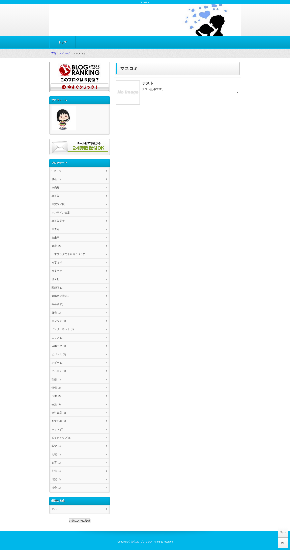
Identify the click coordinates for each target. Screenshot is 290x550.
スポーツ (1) (59, 345)
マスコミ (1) (59, 370)
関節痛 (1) (57, 287)
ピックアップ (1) (61, 437)
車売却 (55, 187)
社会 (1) (56, 487)
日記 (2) (56, 479)
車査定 (55, 229)
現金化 (55, 279)
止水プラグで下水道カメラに (69, 254)
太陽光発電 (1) (60, 295)
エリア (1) (57, 337)
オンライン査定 (61, 212)
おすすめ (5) (59, 420)
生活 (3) (56, 404)
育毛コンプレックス (62, 53)
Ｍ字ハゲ (57, 270)
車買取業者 (58, 220)
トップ (62, 42)
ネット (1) (57, 429)
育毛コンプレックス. (142, 541)
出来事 (55, 237)
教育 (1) (56, 462)
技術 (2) (56, 395)
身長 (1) (56, 312)
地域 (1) (56, 454)
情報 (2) (56, 387)
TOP (283, 543)
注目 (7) (56, 170)
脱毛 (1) (56, 179)
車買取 (55, 195)
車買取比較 (58, 204)
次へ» (283, 532)
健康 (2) (56, 245)
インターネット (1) (63, 329)
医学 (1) (56, 445)
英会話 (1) (57, 304)
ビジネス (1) (59, 354)
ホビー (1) (57, 362)
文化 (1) (56, 470)
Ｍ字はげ (57, 262)
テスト (55, 508)
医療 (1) (56, 379)
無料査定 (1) (59, 412)
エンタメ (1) (59, 320)
